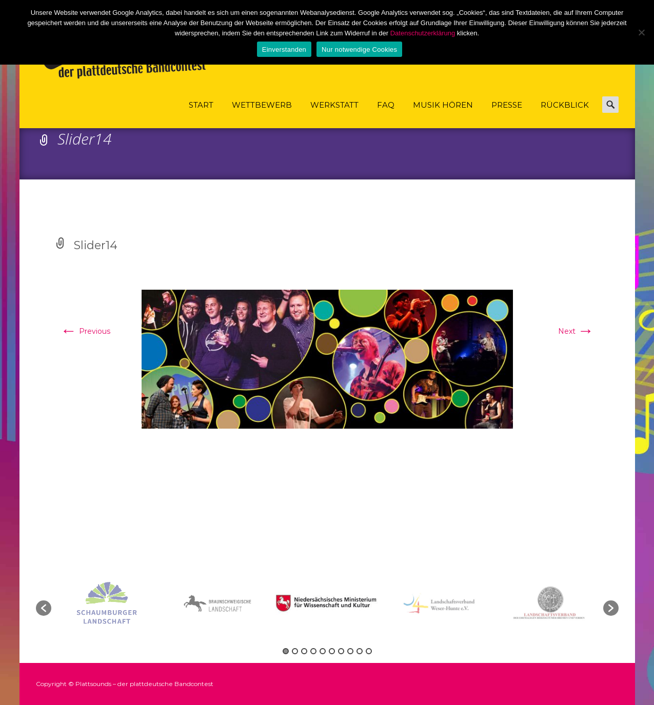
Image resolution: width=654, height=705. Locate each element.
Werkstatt (334, 114)
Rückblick (564, 114)
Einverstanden (284, 49)
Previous (85, 331)
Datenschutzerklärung (422, 33)
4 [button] (313, 651)
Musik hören (443, 114)
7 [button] (341, 651)
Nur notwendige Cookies (359, 49)
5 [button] (323, 651)
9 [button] (359, 651)
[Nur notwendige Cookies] (641, 32)
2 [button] (295, 651)
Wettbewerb (262, 114)
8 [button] (350, 651)
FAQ (386, 114)
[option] (328, 603)
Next (576, 331)
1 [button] (286, 651)
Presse (506, 114)
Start (201, 114)
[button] (43, 608)
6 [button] (332, 651)
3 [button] (304, 651)
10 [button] (369, 651)
